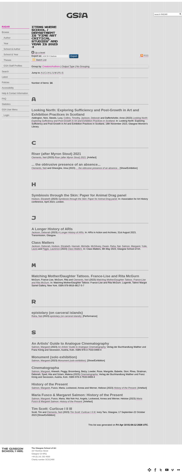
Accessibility (8, 88)
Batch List (39, 60)
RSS (143, 55)
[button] (73, 56)
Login (6, 115)
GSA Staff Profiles (13, 65)
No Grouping (83, 66)
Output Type (68, 66)
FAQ (4, 98)
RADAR (6, 27)
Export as (36, 56)
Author (7, 37)
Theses (7, 60)
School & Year (11, 54)
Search (5, 71)
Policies (5, 82)
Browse (5, 32)
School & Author (12, 49)
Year (6, 43)
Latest (5, 77)
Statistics (6, 104)
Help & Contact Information (15, 93)
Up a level (38, 52)
